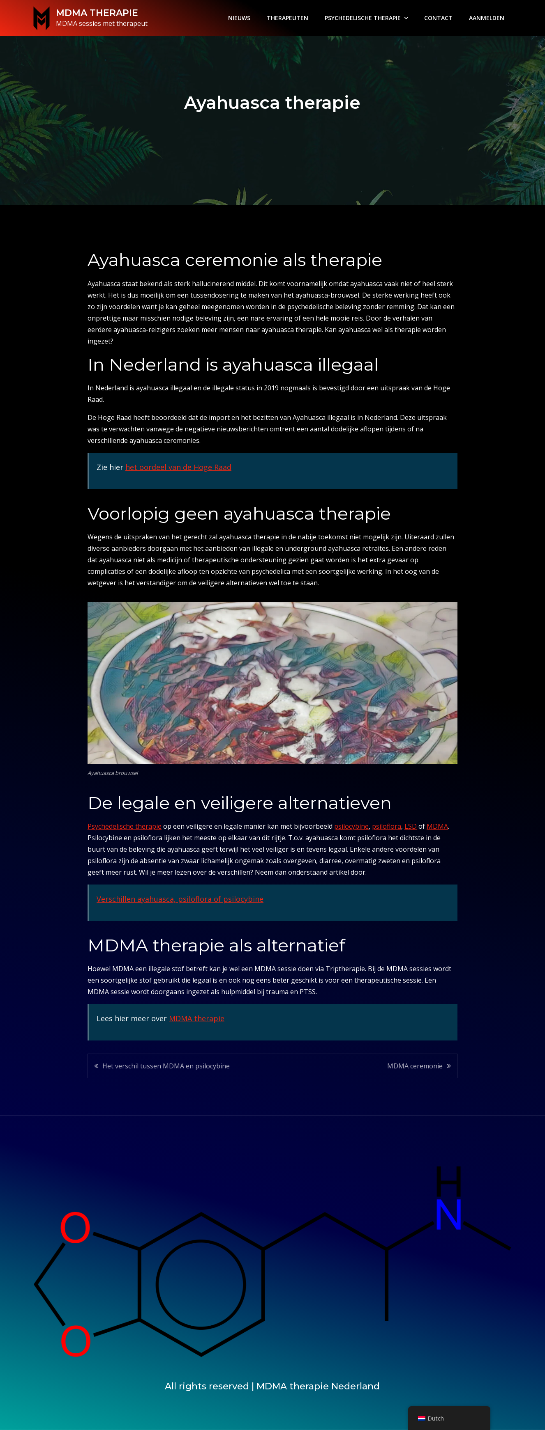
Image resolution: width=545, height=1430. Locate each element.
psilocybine (351, 826)
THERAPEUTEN (287, 18)
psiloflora (386, 826)
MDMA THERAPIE (97, 12)
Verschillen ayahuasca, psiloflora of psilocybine (180, 899)
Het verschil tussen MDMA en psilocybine (166, 1065)
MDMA (437, 826)
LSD (410, 826)
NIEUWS (239, 18)
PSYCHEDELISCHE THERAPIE (363, 18)
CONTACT (438, 18)
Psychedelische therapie (125, 826)
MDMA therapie (196, 1018)
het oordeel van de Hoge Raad (178, 467)
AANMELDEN (486, 18)
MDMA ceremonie (415, 1065)
